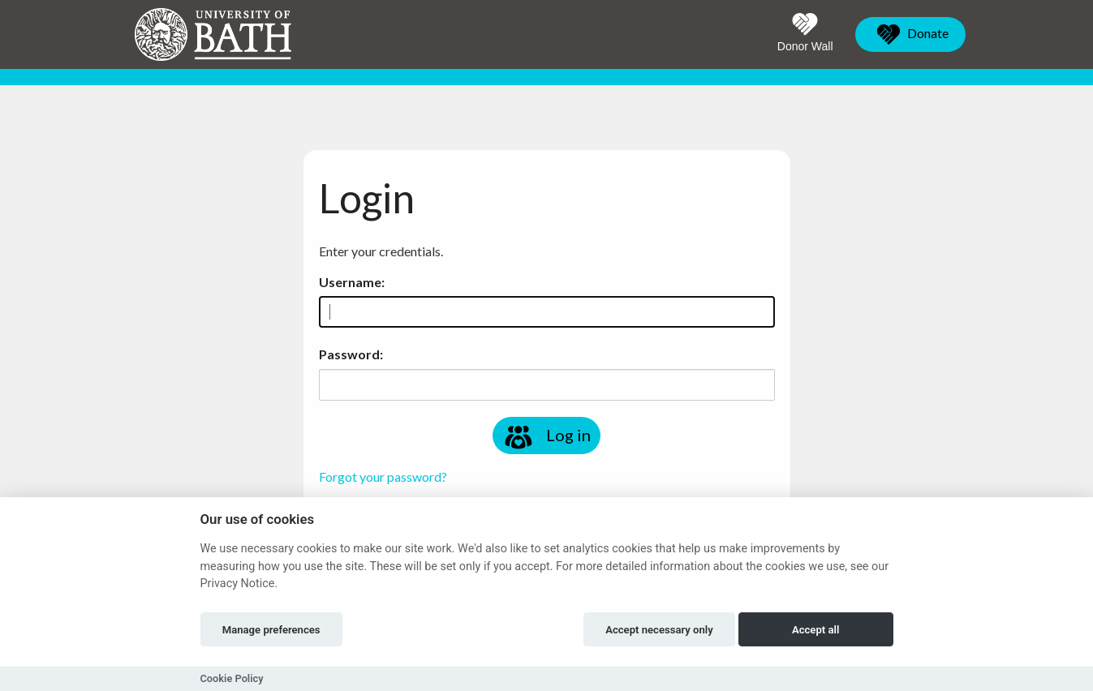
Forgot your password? (383, 476)
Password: (351, 354)
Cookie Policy (232, 678)
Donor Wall (805, 32)
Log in (546, 437)
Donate (910, 34)
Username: (352, 282)
